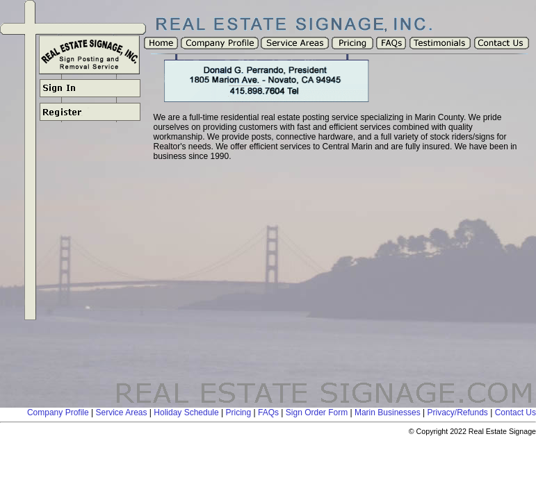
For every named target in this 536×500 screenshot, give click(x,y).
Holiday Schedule (186, 412)
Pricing (239, 412)
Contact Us (515, 412)
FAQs (268, 412)
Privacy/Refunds (457, 412)
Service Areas (121, 412)
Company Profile (58, 412)
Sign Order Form (317, 412)
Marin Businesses (388, 412)
